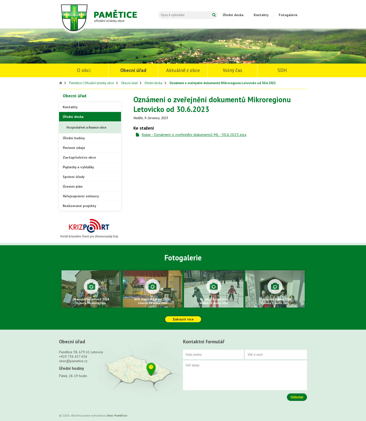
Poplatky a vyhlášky (78, 167)
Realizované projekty (79, 206)
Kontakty (261, 15)
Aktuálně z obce (183, 70)
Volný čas (232, 70)
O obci (84, 70)
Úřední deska (233, 15)
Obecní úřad (133, 70)
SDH (282, 70)
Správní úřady (74, 177)
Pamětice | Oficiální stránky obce (91, 83)
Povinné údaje (74, 147)
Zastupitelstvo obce (79, 157)
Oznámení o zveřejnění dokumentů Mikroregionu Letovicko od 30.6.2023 (222, 83)
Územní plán (73, 186)
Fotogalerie (288, 15)
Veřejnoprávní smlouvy (81, 196)
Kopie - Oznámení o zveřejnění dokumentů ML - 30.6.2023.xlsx (194, 134)
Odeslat (297, 397)
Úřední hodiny (74, 138)
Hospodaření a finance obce (86, 127)
